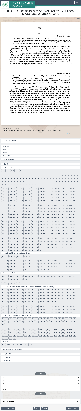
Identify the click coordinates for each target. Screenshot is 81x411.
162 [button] (10, 197)
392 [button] (48, 233)
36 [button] (2, 178)
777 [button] (70, 319)
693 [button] (33, 302)
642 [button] (67, 293)
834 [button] (55, 332)
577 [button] (18, 276)
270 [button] (40, 214)
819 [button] (74, 329)
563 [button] (14, 270)
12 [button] (8, 175)
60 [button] (74, 178)
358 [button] (70, 227)
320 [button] (3, 225)
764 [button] (22, 319)
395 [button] (59, 233)
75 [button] (41, 181)
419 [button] (74, 238)
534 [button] (55, 264)
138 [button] (70, 192)
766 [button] (29, 319)
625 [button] (3, 293)
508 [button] (33, 261)
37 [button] (5, 178)
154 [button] (55, 195)
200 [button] (3, 205)
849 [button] (37, 335)
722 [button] (10, 309)
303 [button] (14, 222)
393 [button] (52, 233)
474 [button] (55, 247)
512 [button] (48, 261)
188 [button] (33, 200)
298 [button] (70, 217)
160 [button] (3, 197)
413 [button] (52, 238)
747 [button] (29, 312)
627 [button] (10, 293)
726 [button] (25, 309)
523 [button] (14, 264)
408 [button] (33, 238)
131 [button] (44, 192)
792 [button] (52, 322)
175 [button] (59, 197)
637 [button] (48, 293)
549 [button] (37, 267)
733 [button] (52, 309)
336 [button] (63, 225)
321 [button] (7, 225)
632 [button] (29, 293)
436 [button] (63, 241)
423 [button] (14, 241)
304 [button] (18, 222)
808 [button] (33, 329)
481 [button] (7, 250)
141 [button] (7, 195)
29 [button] (59, 175)
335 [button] (59, 225)
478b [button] (26, 344)
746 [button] (25, 312)
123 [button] (14, 192)
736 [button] (63, 309)
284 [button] (18, 217)
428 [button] (33, 241)
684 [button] (74, 299)
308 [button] (33, 222)
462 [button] (10, 247)
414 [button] (55, 238)
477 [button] (67, 247)
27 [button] (53, 175)
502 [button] (10, 261)
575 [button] (10, 276)
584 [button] (44, 276)
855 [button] (59, 335)
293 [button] (52, 217)
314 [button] (55, 222)
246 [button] (25, 211)
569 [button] (37, 270)
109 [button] (37, 189)
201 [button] (7, 205)
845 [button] (22, 335)
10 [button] (2, 175)
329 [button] (37, 225)
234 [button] (55, 208)
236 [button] (63, 208)
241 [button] (7, 211)
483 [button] (14, 250)
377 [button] (67, 230)
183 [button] (14, 200)
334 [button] (55, 225)
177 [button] (67, 197)
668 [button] (14, 299)
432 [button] (48, 241)
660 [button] (59, 296)
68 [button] (20, 181)
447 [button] (29, 244)
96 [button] (26, 184)
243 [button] (14, 211)
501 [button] (7, 261)
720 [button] (3, 309)
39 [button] (11, 178)
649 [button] (18, 296)
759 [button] (3, 319)
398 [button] (70, 233)
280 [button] (3, 217)
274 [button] (55, 214)
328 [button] (33, 225)
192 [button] (48, 200)
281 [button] (7, 217)
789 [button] (40, 322)
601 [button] (7, 284)
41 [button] (17, 178)
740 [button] (3, 312)
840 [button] (3, 335)
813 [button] (52, 329)
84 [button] (68, 181)
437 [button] (67, 241)
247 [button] (29, 211)
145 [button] (22, 195)
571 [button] (44, 270)
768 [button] (37, 319)
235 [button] (59, 208)
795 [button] (63, 322)
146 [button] (25, 195)
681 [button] (63, 299)
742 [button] (10, 312)
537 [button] (67, 264)
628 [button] (14, 293)
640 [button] (59, 293)
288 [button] (33, 217)
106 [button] (25, 189)
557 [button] (67, 267)
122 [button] (10, 192)
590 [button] (67, 276)
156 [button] (63, 195)
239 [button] (74, 208)
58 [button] (68, 178)
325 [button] (22, 225)
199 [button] (74, 200)
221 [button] (7, 208)
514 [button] (55, 261)
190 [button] (40, 200)
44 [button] (26, 178)
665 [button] (3, 299)
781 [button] (10, 322)
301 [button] (7, 222)
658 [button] (52, 296)
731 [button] (44, 309)
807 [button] (29, 329)
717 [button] (67, 306)
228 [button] (33, 208)
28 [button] (56, 175)
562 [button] (10, 270)
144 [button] (18, 195)
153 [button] (52, 195)
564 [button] (18, 270)
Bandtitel (6, 149)
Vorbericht (6, 156)
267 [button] (29, 214)
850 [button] (40, 335)
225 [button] (22, 208)
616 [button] (44, 290)
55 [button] (59, 178)
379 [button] (74, 230)
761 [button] (10, 319)
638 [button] (52, 293)
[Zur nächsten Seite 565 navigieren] (72, 408)
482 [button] (10, 250)
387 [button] (29, 233)
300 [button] (3, 222)
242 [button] (10, 211)
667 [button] (10, 299)
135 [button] (59, 192)
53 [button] (53, 178)
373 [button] (52, 230)
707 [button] (29, 306)
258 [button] (70, 211)
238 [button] (70, 208)
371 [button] (44, 230)
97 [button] (29, 184)
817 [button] (67, 329)
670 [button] (22, 299)
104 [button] (18, 189)
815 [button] (59, 329)
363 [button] (14, 230)
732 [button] (48, 309)
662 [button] (67, 296)
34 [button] (74, 175)
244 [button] (18, 211)
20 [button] (32, 175)
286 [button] (25, 217)
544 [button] (18, 267)
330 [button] (40, 225)
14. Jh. (4, 383)
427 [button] (29, 241)
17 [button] (23, 175)
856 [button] (63, 335)
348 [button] (33, 227)
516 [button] (63, 261)
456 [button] (63, 244)
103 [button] (14, 189)
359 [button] (74, 227)
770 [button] (44, 319)
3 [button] (6, 170)
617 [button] (48, 290)
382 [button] (10, 233)
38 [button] (8, 178)
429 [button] (37, 241)
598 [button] (22, 279)
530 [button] (40, 264)
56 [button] (62, 178)
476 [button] (63, 247)
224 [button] (18, 208)
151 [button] (44, 195)
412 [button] (48, 238)
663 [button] (70, 296)
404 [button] (18, 238)
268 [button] (33, 214)
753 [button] (52, 312)
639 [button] (55, 293)
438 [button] (70, 241)
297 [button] (67, 217)
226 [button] (25, 208)
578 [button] (22, 276)
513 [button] (52, 261)
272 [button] (48, 214)
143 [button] (14, 195)
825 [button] (22, 332)
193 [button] (52, 200)
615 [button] (40, 290)
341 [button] (7, 227)
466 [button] (25, 247)
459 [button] (74, 244)
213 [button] (52, 205)
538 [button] (70, 264)
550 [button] (40, 267)
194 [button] (55, 200)
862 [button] (10, 338)
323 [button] (14, 225)
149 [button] (37, 195)
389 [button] (37, 233)
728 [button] (33, 309)
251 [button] (44, 211)
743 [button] (14, 312)
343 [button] (14, 227)
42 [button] (20, 178)
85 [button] (71, 181)
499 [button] (29, 256)
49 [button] (41, 178)
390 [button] (40, 233)
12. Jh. (4, 377)
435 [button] (59, 241)
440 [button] (3, 244)
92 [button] (14, 184)
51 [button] (47, 178)
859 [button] (74, 335)
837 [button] (67, 332)
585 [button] (48, 276)
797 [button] (70, 322)
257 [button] (67, 211)
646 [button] (7, 296)
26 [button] (50, 175)
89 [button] (5, 184)
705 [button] (22, 306)
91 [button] (11, 184)
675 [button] (40, 299)
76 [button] (44, 181)
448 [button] (33, 244)
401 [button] (7, 238)
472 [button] (48, 247)
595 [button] (10, 279)
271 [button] (44, 214)
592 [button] (74, 276)
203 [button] (14, 205)
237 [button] (67, 208)
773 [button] (55, 319)
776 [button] (67, 319)
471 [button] (44, 247)
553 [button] (52, 267)
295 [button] (59, 217)
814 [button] (55, 329)
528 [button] (33, 264)
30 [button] (62, 175)
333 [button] (52, 225)
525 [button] (22, 264)
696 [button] (44, 302)
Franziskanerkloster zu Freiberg (13, 273)
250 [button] (40, 211)
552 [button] (48, 267)
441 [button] (7, 244)
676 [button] (44, 299)
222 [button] (10, 208)
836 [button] (63, 332)
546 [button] (25, 267)
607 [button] (10, 290)
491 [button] (44, 250)
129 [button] (37, 192)
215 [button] (59, 205)
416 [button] (63, 238)
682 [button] (67, 299)
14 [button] (14, 175)
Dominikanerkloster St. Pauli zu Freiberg (16, 253)
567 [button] (29, 270)
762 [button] (14, 319)
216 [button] (63, 205)
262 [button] (10, 214)
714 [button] (55, 306)
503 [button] (14, 261)
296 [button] (63, 217)
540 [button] (3, 267)
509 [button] (37, 261)
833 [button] (52, 332)
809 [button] (37, 329)
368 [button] (33, 230)
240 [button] (3, 211)
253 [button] (52, 211)
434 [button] (55, 241)
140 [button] (3, 195)
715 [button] (59, 306)
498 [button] (25, 256)
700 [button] (3, 306)
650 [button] (22, 296)
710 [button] (40, 306)
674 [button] (37, 299)
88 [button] (2, 184)
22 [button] (38, 175)
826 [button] (25, 332)
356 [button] (63, 227)
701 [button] (7, 306)
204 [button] (18, 205)
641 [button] (63, 293)
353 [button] (52, 227)
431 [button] (44, 241)
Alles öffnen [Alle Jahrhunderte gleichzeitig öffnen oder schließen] (40, 374)
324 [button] (18, 225)
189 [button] (37, 200)
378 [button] (70, 230)
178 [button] (70, 197)
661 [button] (63, 296)
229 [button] (37, 208)
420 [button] (3, 241)
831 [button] (44, 332)
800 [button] (3, 329)
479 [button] (74, 247)
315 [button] (59, 222)
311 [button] (44, 222)
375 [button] (59, 230)
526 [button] (25, 264)
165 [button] (22, 197)
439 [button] (74, 241)
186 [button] (25, 200)
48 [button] (38, 178)
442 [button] (10, 244)
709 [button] (37, 306)
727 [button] (29, 309)
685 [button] (3, 302)
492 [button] (3, 256)
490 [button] (40, 250)
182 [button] (10, 200)
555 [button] (59, 267)
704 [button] (18, 306)
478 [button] (70, 247)
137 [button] (67, 192)
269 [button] (37, 214)
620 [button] (59, 290)
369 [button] (37, 230)
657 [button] (48, 296)
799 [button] (3, 325)
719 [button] (74, 306)
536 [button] (63, 264)
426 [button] (25, 241)
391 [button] (44, 233)
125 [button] (22, 192)
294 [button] (55, 217)
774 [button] (59, 319)
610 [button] (22, 290)
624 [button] (74, 290)
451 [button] (44, 244)
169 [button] (37, 197)
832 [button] (48, 332)
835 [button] (59, 332)
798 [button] (74, 322)
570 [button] (40, 270)
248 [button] (33, 211)
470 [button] (40, 247)
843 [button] (14, 335)
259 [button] (74, 211)
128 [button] (33, 192)
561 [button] (7, 270)
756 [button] (63, 312)
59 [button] (71, 178)
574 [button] (7, 276)
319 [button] (74, 222)
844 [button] (18, 335)
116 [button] (63, 189)
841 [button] (7, 335)
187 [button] (29, 200)
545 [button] (22, 267)
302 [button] (10, 222)
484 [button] (18, 250)
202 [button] (10, 205)
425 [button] (22, 241)
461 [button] (7, 247)
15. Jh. (4, 386)
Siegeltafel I (7, 354)
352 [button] (48, 227)
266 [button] (25, 214)
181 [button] (7, 200)
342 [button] (10, 227)
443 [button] (14, 244)
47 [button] (35, 178)
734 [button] (55, 309)
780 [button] (7, 322)
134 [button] (55, 192)
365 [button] (22, 230)
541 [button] (7, 267)
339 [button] (74, 225)
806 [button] (25, 329)
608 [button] (14, 290)
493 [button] (7, 256)
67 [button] (17, 181)
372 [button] (48, 230)
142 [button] (10, 195)
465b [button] (21, 344)
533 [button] (52, 264)
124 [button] (18, 192)
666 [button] (7, 299)
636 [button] (44, 293)
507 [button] (29, 261)
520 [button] (3, 264)
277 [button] (67, 214)
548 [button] (33, 267)
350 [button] (40, 227)
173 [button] (52, 197)
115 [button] (59, 189)
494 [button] (10, 256)
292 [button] (48, 217)
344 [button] (18, 227)
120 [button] (3, 192)
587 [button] (55, 276)
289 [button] (37, 217)
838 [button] (70, 332)
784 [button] (22, 322)
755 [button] (59, 312)
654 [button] (37, 296)
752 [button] (48, 312)
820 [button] (3, 332)
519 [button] (74, 261)
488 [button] (33, 250)
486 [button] (25, 250)
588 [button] (59, 276)
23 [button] (41, 175)
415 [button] (59, 238)
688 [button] (14, 302)
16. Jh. (4, 389)
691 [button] (25, 302)
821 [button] (7, 332)
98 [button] (32, 184)
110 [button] (40, 189)
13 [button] (11, 175)
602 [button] (10, 284)
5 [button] (11, 170)
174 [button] (55, 197)
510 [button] (40, 261)
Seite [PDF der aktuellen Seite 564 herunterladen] (36, 408)
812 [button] (48, 329)
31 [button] (65, 175)
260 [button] (3, 214)
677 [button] (48, 299)
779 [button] (3, 322)
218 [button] (70, 205)
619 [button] (55, 290)
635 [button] (40, 293)
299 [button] (74, 217)
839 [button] (74, 332)
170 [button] (40, 197)
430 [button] (40, 241)
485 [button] (22, 250)
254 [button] (55, 211)
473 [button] (52, 247)
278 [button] (70, 214)
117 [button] (67, 189)
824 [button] (18, 332)
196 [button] (63, 200)
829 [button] (37, 332)
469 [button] (37, 247)
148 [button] (33, 195)
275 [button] (59, 214)
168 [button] (33, 197)
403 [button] (14, 238)
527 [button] (29, 264)
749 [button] (37, 312)
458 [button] (70, 244)
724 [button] (18, 309)
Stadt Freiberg (7, 167)
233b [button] (8, 344)
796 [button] (67, 322)
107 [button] (29, 189)
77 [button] (47, 181)
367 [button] (29, 230)
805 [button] (22, 329)
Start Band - (10, 141)
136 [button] (63, 192)
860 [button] (3, 338)
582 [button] (37, 276)
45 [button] (29, 178)
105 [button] (22, 189)
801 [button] (7, 329)
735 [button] (59, 309)
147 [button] (29, 195)
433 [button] (52, 241)
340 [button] (3, 227)
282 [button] (10, 217)
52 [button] (50, 178)
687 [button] (10, 302)
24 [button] (44, 175)
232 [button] (48, 208)
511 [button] (44, 261)
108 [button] (33, 189)
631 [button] (25, 293)
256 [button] (63, 211)
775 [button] (63, 319)
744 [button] (18, 312)
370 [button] (40, 230)
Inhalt (5, 152)
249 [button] (37, 211)
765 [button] (25, 319)
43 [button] (23, 178)
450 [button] (40, 244)
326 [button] (25, 225)
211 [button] (44, 205)
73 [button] (35, 181)
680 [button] (59, 299)
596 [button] (14, 279)
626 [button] (7, 293)
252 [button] (48, 211)
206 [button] (25, 205)
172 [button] (48, 197)
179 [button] (74, 197)
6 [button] (13, 170)
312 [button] (48, 222)
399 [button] (74, 233)
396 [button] (63, 233)
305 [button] (22, 222)
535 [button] (59, 264)
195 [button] (59, 200)
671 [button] (25, 299)
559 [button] (74, 267)
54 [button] (56, 178)
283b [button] (12, 344)
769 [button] (40, 319)
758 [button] (70, 312)
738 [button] (70, 309)
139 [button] (74, 192)
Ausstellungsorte (8, 401)
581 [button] (33, 276)
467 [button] (29, 247)
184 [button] (18, 200)
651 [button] (25, 296)
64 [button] (8, 181)
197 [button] (67, 200)
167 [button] (29, 197)
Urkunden (6, 164)
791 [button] (48, 322)
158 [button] (70, 195)
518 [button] (70, 261)
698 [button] (52, 302)
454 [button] (55, 244)
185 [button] (22, 200)
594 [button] (7, 279)
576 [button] (14, 276)
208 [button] (33, 205)
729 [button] (37, 309)
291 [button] (44, 217)
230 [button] (40, 208)
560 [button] (3, 270)
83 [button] (65, 181)
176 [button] (63, 197)
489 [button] (37, 250)
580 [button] (29, 276)
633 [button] (33, 293)
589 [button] (63, 276)
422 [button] (10, 241)
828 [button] (33, 332)
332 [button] (48, 225)
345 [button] (22, 227)
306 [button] (25, 222)
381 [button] (7, 233)
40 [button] (14, 178)
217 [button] (67, 205)
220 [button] (3, 208)
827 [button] (29, 332)
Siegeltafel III (7, 360)
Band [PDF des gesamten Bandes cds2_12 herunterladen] (44, 408)
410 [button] (40, 238)
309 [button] (37, 222)
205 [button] (22, 205)
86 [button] (74, 181)
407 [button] (29, 238)
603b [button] (31, 344)
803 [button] (14, 329)
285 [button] (22, 217)
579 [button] (25, 276)
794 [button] (59, 322)
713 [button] (52, 306)
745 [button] (22, 312)
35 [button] (77, 175)
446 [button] (25, 244)
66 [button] (14, 181)
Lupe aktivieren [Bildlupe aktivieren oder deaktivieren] (72, 134)
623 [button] (70, 290)
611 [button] (25, 290)
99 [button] (35, 184)
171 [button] (44, 197)
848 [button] (33, 335)
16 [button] (20, 175)
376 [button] (63, 230)
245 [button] (22, 211)
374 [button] (55, 230)
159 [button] (74, 195)
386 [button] (25, 233)
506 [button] (25, 261)
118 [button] (70, 189)
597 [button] (18, 279)
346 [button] (25, 227)
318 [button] (70, 222)
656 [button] (44, 296)
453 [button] (52, 244)
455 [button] (59, 244)
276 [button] (63, 214)
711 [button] (44, 306)
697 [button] (48, 302)
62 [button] (2, 181)
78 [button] (50, 181)
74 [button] (38, 181)
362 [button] (10, 230)
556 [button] (63, 267)
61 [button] (77, 178)
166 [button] (25, 197)
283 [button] (14, 217)
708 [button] (33, 306)
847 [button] (29, 335)
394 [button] (55, 233)
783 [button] (18, 322)
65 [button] (11, 181)
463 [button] (14, 247)
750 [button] (40, 312)
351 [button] (44, 227)
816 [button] (63, 329)
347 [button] (29, 227)
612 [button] (29, 290)
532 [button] (48, 264)
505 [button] (22, 261)
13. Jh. (4, 380)
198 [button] (70, 200)
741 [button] (7, 312)
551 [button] (44, 267)
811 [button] (44, 329)
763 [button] (18, 319)
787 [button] (33, 322)
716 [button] (63, 306)
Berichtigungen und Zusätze (12, 349)
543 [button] (14, 267)
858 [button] (70, 335)
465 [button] (22, 247)
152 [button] (48, 195)
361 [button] (7, 230)
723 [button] (14, 309)
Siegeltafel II (7, 357)
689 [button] (18, 302)
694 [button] (37, 302)
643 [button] (70, 293)
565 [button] (22, 270)
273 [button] (52, 214)
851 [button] (44, 335)
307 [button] (29, 222)
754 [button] (55, 312)
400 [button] (3, 238)
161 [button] (7, 197)
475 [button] (59, 247)
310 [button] (40, 222)
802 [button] (10, 329)
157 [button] (67, 195)
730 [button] (40, 309)
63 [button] (5, 181)
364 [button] (18, 230)
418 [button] (70, 238)
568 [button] (33, 270)
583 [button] (40, 276)
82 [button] (62, 181)
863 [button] (14, 338)
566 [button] (25, 270)
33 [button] (71, 175)
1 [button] (2, 170)
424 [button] (18, 241)
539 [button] (74, 264)
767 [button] (33, 319)
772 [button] (52, 319)
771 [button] (48, 319)
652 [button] (29, 296)
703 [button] (14, 306)
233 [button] (52, 208)
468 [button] (33, 247)
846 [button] (25, 335)
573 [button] (3, 276)
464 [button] (18, 247)
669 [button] (18, 299)
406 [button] (25, 238)
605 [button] (3, 290)
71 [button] (29, 181)
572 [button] (48, 270)
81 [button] (59, 181)
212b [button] (3, 344)
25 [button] (47, 175)
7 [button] (15, 170)
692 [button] (29, 302)
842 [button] (10, 335)
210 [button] (40, 205)
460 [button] (3, 247)
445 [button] (22, 244)
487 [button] (29, 250)
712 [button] (48, 306)
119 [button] (74, 189)
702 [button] (10, 306)
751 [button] (44, 312)
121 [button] (7, 192)
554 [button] (55, 267)
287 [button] (29, 217)
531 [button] (44, 264)
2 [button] (4, 170)
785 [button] (25, 322)
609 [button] (18, 290)
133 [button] (52, 192)
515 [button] (59, 261)
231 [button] (44, 208)
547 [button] (29, 267)
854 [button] (55, 335)
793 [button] (55, 322)
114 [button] (55, 189)
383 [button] (14, 233)
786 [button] (29, 322)
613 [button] (33, 290)
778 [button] (74, 319)
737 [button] (67, 309)
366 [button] (25, 230)
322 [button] (10, 225)
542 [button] (10, 267)
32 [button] (68, 175)
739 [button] (74, 309)
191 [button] (44, 200)
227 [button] (29, 208)
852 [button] (48, 335)
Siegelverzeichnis (8, 159)
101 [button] (7, 189)
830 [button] (40, 332)
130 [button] (40, 192)
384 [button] (18, 233)
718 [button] (70, 306)
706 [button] (25, 306)
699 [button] (55, 302)
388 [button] (33, 233)
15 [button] (17, 175)
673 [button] (33, 299)
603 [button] (14, 284)
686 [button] (7, 302)
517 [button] (67, 261)
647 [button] (10, 296)
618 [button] (52, 290)
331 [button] (44, 225)
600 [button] (3, 284)
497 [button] (22, 256)
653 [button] (33, 296)
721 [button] (7, 309)
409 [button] (37, 238)
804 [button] (18, 329)
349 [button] (37, 227)
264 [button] (18, 214)
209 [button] (37, 205)
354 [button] (55, 227)
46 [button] (32, 178)
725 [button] (22, 309)
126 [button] (25, 192)
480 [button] (3, 250)
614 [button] (37, 290)
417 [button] (67, 238)
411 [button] (44, 238)
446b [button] (17, 344)
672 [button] (29, 299)
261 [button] (7, 214)
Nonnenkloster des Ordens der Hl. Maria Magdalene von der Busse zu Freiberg (28, 287)
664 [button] (74, 296)
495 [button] (14, 256)
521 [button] (7, 264)
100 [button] (3, 189)
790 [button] (44, 322)
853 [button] (52, 335)
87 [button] (77, 181)
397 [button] (67, 233)
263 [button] (14, 214)
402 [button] (10, 238)
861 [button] (7, 338)
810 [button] (40, 329)
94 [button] (20, 184)
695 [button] (40, 302)
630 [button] (22, 293)
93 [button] (17, 184)
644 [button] (74, 293)
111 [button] (44, 189)
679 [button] (55, 299)
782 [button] (14, 322)
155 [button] (59, 195)
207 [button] (29, 205)
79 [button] (53, 181)
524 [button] (18, 264)
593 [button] (3, 279)
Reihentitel (6, 146)
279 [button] (74, 214)
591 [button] (70, 276)
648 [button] (14, 296)
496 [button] (18, 256)
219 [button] (74, 205)
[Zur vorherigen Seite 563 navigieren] (8, 408)
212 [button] (48, 205)
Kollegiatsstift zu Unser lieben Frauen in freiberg (19, 315)
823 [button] (14, 332)
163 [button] (14, 197)
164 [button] (18, 197)
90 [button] (8, 184)
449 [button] (37, 244)
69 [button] (23, 181)
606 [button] (7, 290)
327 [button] (29, 225)
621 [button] (63, 290)
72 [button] (32, 181)
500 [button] (3, 261)
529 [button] (37, 264)
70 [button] (26, 181)
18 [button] (26, 175)
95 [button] (23, 184)
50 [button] (44, 178)
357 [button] (67, 227)
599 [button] (25, 279)
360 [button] (3, 230)
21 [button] (35, 175)
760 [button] (7, 319)
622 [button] (67, 290)
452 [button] (48, 244)
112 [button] (48, 189)
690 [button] (22, 302)
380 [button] (3, 233)
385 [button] (22, 233)
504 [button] (18, 261)
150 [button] (40, 195)
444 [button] (18, 244)
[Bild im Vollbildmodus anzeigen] (78, 19)
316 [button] (63, 222)
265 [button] (22, 214)
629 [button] (18, 293)
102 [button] (10, 189)
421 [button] (7, 241)
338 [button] (70, 225)
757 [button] (67, 312)
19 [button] (29, 175)
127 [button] (29, 192)
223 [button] (14, 208)
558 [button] (70, 267)
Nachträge (6, 341)
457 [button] (67, 244)
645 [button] (3, 296)
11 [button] (5, 175)
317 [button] (67, 222)
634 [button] (37, 293)
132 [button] (48, 192)
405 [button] (22, 238)
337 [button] (67, 225)
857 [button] (67, 335)
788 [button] (37, 322)
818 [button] (70, 329)
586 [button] (52, 276)
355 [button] (59, 227)
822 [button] (10, 332)
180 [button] (3, 200)
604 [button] (18, 284)
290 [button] (40, 217)
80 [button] (56, 181)
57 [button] (65, 178)
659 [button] (55, 296)
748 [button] (33, 312)
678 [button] (52, 299)
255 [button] (59, 211)
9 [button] (20, 170)
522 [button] (10, 264)
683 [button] (70, 299)
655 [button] (40, 296)
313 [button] (52, 222)
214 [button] (55, 205)
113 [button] (52, 189)
